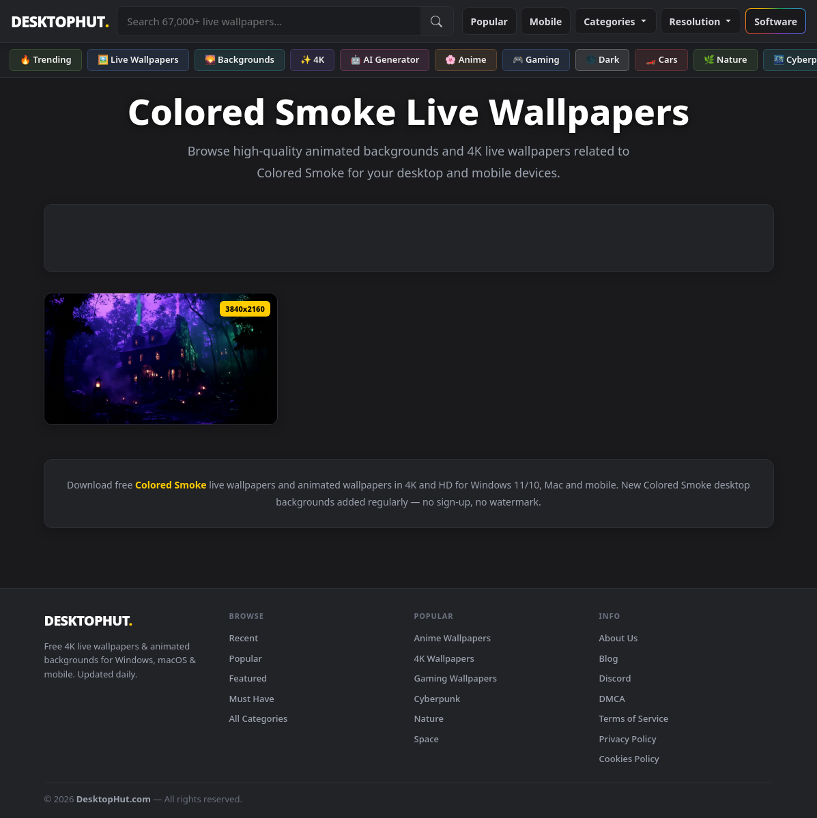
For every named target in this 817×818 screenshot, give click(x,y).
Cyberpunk (437, 698)
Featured (248, 678)
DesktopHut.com (113, 799)
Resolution (701, 21)
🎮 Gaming (536, 59)
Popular (489, 21)
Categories (615, 21)
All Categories (258, 718)
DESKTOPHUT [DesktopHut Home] (60, 21)
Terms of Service (634, 718)
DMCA (612, 698)
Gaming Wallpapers (456, 678)
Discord (615, 678)
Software (775, 21)
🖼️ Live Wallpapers (138, 59)
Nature (429, 718)
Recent (244, 638)
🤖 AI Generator (384, 59)
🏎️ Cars (661, 59)
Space (427, 739)
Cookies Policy (629, 759)
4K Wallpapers (444, 658)
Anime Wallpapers (452, 638)
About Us (618, 638)
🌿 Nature (725, 59)
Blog (608, 658)
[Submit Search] (436, 21)
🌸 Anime (465, 59)
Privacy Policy (628, 739)
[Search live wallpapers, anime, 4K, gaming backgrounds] (268, 21)
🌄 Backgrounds (239, 59)
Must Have (251, 698)
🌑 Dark (603, 59)
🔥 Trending (46, 59)
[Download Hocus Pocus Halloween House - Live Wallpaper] (161, 359)
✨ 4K (312, 59)
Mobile (546, 21)
